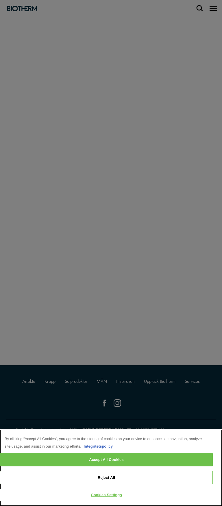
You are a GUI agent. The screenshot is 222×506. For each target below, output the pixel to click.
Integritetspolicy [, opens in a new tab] (98, 446)
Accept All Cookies (106, 459)
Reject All (106, 477)
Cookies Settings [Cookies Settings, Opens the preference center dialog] (106, 495)
